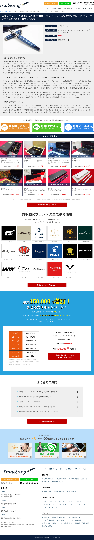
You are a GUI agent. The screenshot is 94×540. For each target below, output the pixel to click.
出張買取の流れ (68, 8)
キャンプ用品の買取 (48, 528)
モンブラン (61, 509)
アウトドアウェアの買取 (74, 528)
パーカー (78, 509)
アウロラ (72, 512)
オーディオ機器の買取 (65, 531)
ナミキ (44, 515)
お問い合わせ (53, 477)
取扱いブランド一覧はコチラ (47, 285)
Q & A (91, 8)
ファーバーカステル (48, 512)
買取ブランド (81, 8)
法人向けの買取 (47, 534)
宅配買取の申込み (47, 487)
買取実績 (7, 11)
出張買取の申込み (61, 487)
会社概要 (69, 477)
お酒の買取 (45, 525)
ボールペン (52, 509)
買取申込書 (45, 490)
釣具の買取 (60, 528)
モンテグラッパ (62, 512)
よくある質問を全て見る (47, 421)
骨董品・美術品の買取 (58, 525)
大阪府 (4, 508)
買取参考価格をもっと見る (47, 204)
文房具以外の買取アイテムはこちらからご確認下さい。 (64, 356)
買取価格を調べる (50, 3)
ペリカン (70, 509)
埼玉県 (4, 499)
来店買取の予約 (74, 487)
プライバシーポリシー (81, 477)
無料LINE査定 (65, 3)
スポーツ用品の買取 (74, 525)
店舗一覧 (84, 487)
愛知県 (4, 523)
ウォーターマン (82, 512)
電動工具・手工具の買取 (82, 531)
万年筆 (44, 509)
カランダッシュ (53, 515)
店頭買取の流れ (71, 499)
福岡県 (4, 516)
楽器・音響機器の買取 (49, 531)
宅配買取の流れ (56, 8)
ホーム (46, 8)
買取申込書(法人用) (58, 490)
